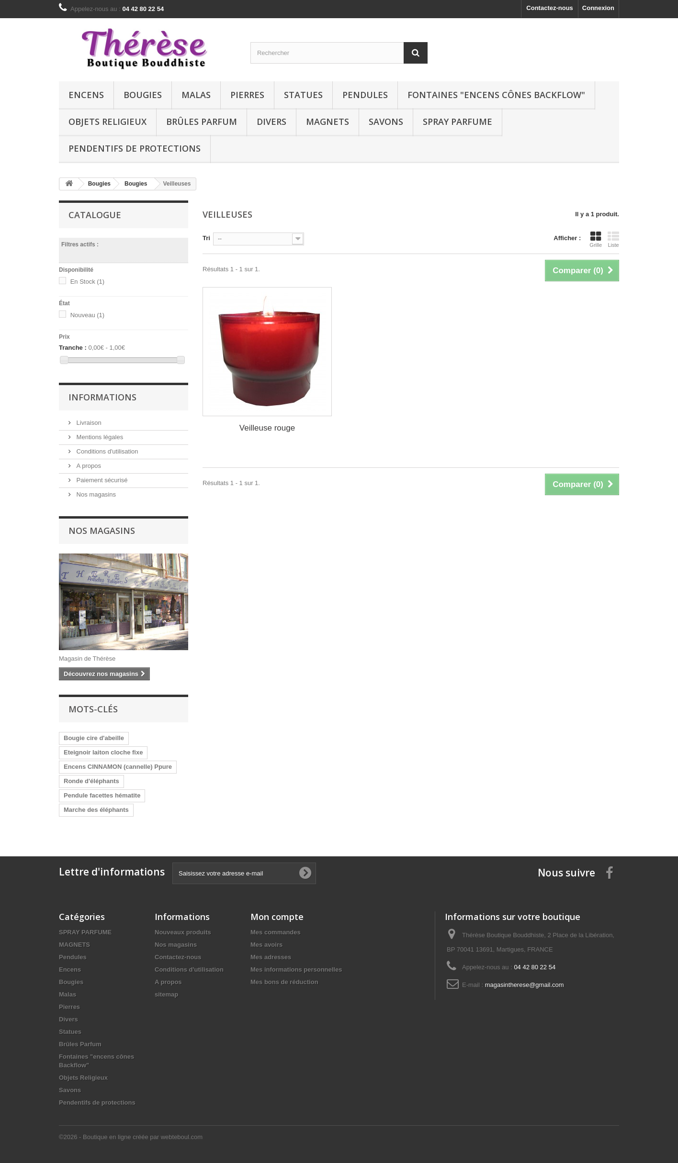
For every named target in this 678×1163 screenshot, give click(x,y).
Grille (595, 239)
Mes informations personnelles (296, 969)
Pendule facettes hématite (102, 795)
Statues (303, 94)
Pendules (365, 94)
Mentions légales (99, 437)
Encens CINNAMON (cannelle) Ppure (118, 766)
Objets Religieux (107, 121)
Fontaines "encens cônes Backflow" (496, 94)
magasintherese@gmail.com (524, 984)
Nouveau (87, 315)
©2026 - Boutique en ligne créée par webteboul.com (131, 1137)
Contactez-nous (549, 7)
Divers (271, 121)
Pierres (247, 94)
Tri (206, 238)
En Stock (87, 281)
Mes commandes (275, 932)
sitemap (166, 994)
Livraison (88, 422)
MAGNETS (327, 121)
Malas (196, 94)
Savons (386, 121)
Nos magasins (95, 494)
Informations (102, 397)
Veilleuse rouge (267, 427)
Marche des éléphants (96, 809)
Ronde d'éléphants (91, 781)
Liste (613, 239)
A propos (88, 465)
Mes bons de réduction (284, 982)
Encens (86, 94)
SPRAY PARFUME (457, 121)
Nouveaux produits (183, 932)
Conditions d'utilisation (106, 451)
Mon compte (277, 916)
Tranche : (73, 347)
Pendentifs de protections (134, 148)
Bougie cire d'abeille (94, 738)
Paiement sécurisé (101, 480)
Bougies (143, 94)
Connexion (598, 7)
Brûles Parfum (201, 121)
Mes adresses (270, 957)
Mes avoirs (266, 944)
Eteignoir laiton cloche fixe (103, 752)
